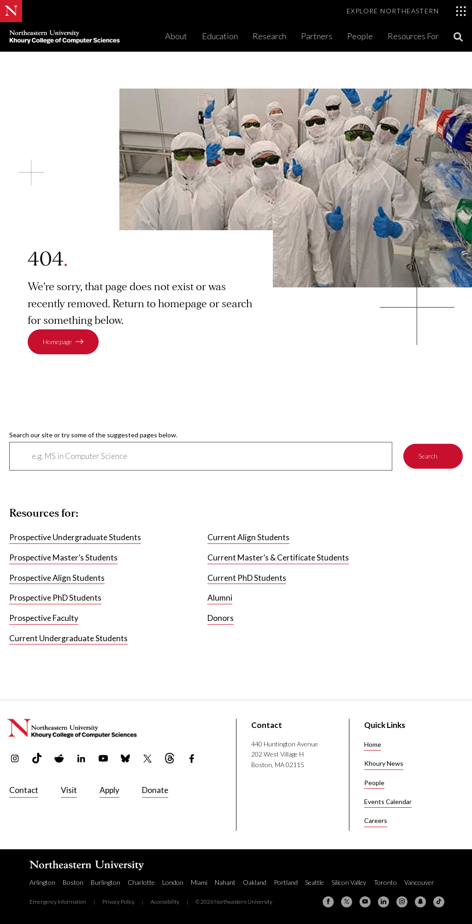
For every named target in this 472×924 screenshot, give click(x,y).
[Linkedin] (383, 901)
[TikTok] (438, 901)
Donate (155, 790)
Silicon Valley (348, 882)
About (176, 36)
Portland (286, 882)
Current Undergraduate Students (68, 638)
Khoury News (383, 763)
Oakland (254, 882)
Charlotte (141, 882)
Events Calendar (388, 801)
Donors (220, 618)
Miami (199, 882)
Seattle (314, 882)
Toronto (385, 882)
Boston (73, 882)
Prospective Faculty (43, 618)
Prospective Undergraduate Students (75, 537)
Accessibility (165, 901)
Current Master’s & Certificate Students (278, 557)
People (360, 36)
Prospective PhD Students (55, 597)
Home (372, 744)
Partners (316, 36)
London (172, 882)
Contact (23, 790)
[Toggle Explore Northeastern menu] (406, 11)
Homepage (57, 342)
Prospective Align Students (57, 577)
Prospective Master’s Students (63, 557)
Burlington (105, 882)
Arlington (42, 882)
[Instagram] (401, 901)
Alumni (219, 597)
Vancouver (419, 882)
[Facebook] (328, 901)
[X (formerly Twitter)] (346, 901)
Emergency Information (58, 901)
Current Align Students (248, 537)
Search (428, 456)
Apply (109, 790)
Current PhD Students (246, 577)
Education (220, 36)
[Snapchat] (420, 901)
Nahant (225, 882)
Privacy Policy (118, 901)
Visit (69, 790)
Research (269, 36)
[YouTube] (365, 901)
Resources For (413, 36)
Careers (375, 820)
